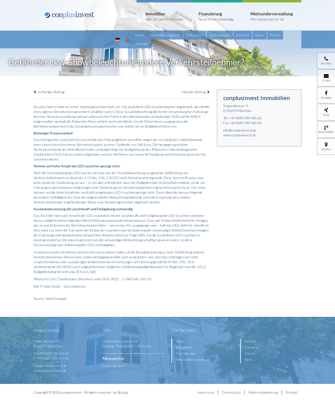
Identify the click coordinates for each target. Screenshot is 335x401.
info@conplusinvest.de (239, 130)
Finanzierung (185, 353)
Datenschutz (231, 392)
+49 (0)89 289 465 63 (245, 118)
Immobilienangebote (165, 35)
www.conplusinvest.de (239, 135)
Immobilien (184, 347)
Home (139, 35)
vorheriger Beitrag (49, 92)
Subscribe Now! (113, 366)
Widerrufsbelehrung (263, 392)
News (259, 35)
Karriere (242, 35)
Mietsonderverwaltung (192, 359)
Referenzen (194, 35)
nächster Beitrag (195, 92)
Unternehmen (219, 35)
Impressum (205, 392)
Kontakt (141, 44)
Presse (275, 35)
